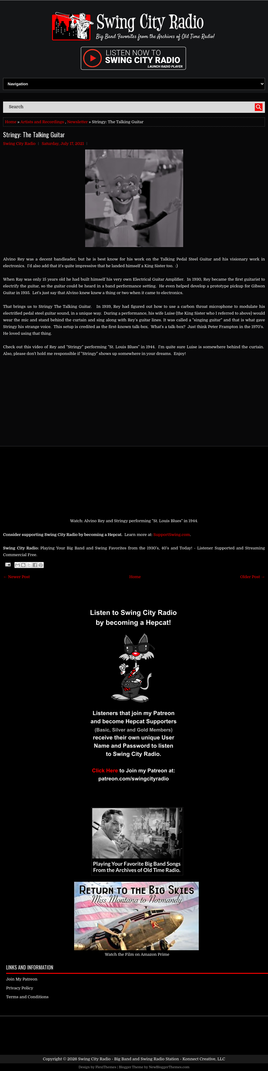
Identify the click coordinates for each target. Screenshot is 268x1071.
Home (10, 122)
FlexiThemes (105, 1067)
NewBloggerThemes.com (169, 1067)
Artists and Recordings (42, 122)
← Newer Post (16, 576)
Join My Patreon (21, 979)
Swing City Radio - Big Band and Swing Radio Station (128, 1059)
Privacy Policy (19, 988)
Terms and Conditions (27, 997)
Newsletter (77, 122)
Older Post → (252, 576)
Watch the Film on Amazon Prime (137, 954)
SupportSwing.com (171, 534)
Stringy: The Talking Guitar (34, 134)
